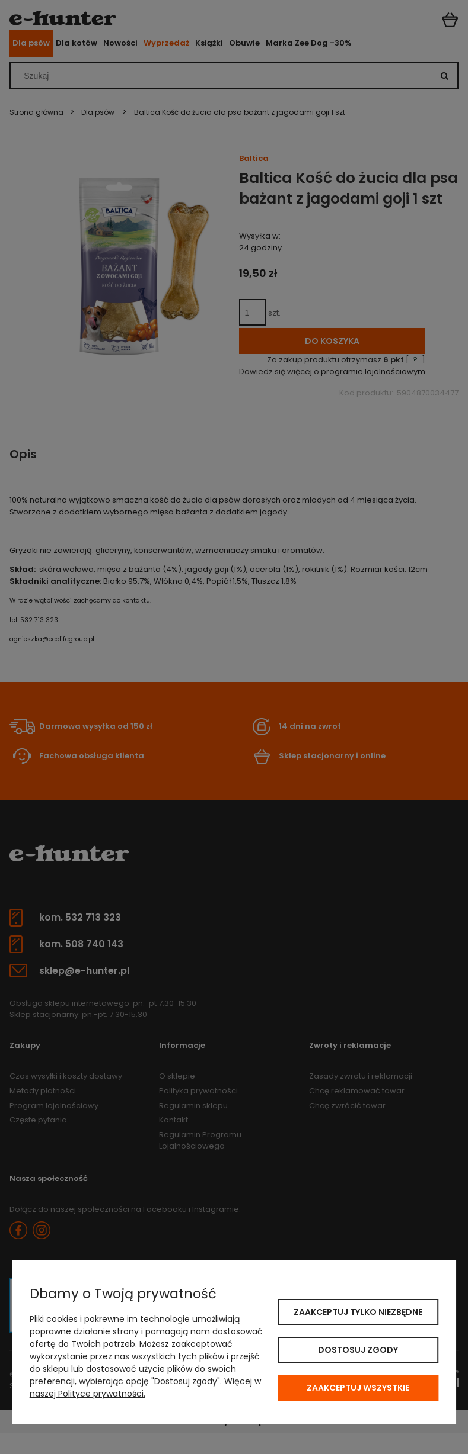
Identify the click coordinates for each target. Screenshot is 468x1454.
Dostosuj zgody (358, 1350)
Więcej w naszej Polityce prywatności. (145, 1387)
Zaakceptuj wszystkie (358, 1388)
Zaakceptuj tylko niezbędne (358, 1312)
